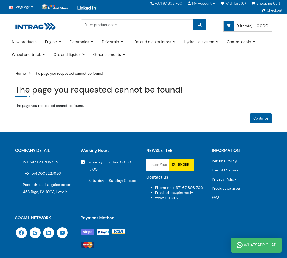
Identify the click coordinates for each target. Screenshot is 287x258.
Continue (260, 118)
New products (24, 41)
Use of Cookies (225, 170)
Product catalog (226, 188)
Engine (51, 41)
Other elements (107, 54)
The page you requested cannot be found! (68, 73)
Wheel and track (26, 54)
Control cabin (239, 41)
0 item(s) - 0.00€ (246, 26)
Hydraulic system (199, 41)
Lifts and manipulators (151, 41)
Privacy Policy (224, 179)
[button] (201, 3)
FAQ (215, 197)
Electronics (79, 41)
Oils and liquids (67, 54)
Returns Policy (224, 161)
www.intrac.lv (166, 197)
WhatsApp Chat (256, 245)
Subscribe (182, 164)
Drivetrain (110, 41)
